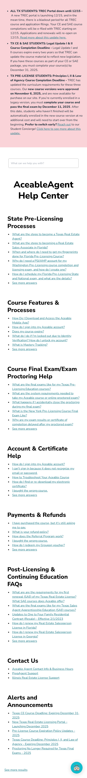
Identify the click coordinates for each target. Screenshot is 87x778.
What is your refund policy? (30, 532)
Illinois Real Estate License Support (35, 678)
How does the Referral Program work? (37, 536)
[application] (76, 767)
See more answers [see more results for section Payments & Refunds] (24, 550)
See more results (16, 770)
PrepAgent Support (25, 673)
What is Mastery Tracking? (29, 345)
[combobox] (43, 163)
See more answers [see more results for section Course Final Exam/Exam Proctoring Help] (24, 429)
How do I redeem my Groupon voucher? (38, 545)
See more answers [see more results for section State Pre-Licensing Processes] (24, 283)
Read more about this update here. (42, 38)
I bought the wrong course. (30, 491)
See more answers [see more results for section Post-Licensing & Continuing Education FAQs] (24, 641)
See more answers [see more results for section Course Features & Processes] (24, 349)
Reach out (64, 124)
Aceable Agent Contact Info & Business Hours (42, 669)
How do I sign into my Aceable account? (38, 327)
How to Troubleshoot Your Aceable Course (40, 477)
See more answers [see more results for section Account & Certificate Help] (24, 495)
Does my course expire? (28, 332)
